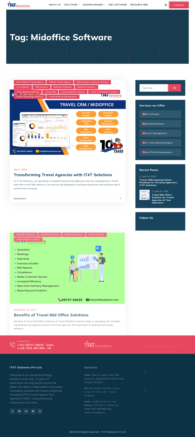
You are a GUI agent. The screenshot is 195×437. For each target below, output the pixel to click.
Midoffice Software (63, 87)
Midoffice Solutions (86, 87)
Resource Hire (139, 4)
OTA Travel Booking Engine (158, 142)
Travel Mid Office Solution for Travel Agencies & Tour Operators (163, 198)
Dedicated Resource (153, 123)
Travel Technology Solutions (30, 96)
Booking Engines (93, 4)
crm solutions (23, 87)
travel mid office (96, 315)
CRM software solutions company (92, 82)
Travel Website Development (63, 96)
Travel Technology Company (104, 92)
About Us (55, 4)
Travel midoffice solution (73, 92)
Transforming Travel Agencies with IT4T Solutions (63, 174)
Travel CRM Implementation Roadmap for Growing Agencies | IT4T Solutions (158, 182)
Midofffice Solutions (26, 315)
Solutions (70, 4)
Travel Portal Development (157, 152)
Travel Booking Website (28, 92)
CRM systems (41, 87)
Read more (20, 198)
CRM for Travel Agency (60, 82)
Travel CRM (50, 92)
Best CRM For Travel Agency (30, 82)
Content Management (155, 133)
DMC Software (118, 4)
